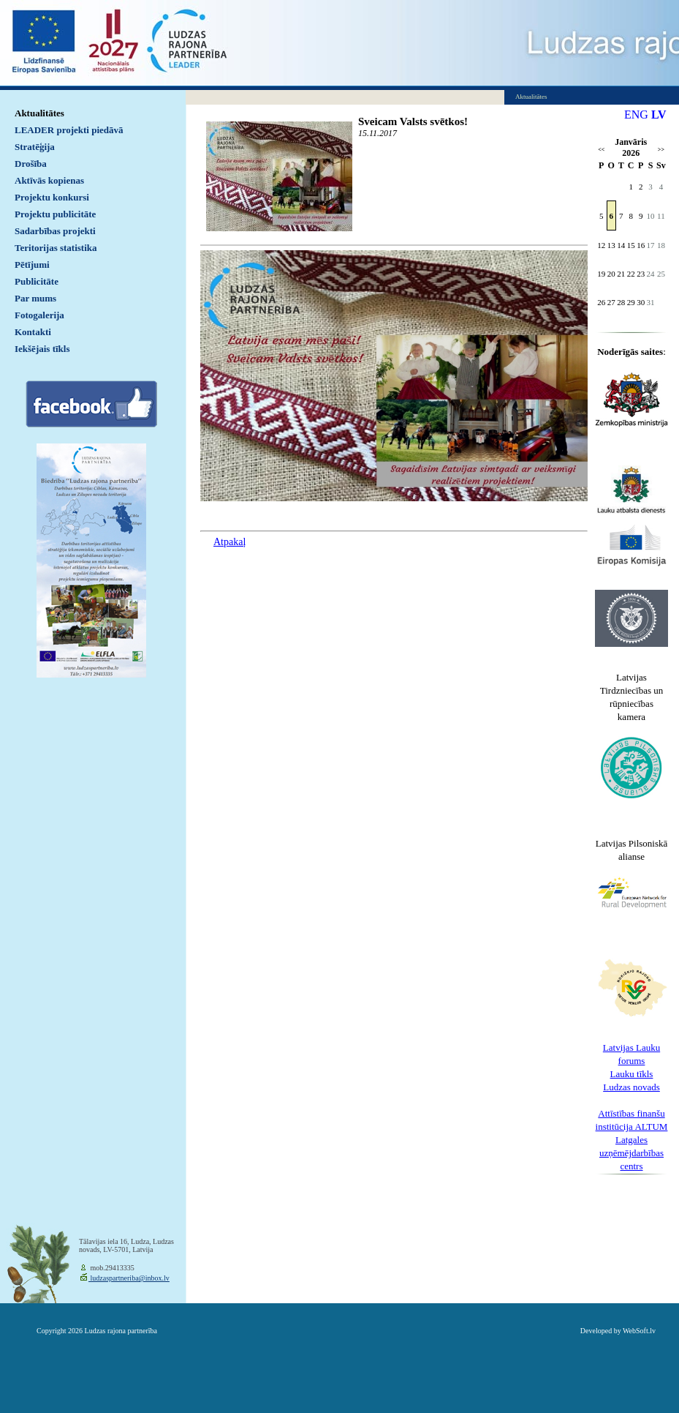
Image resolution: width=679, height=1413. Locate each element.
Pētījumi (32, 264)
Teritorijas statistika (56, 247)
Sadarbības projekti (55, 230)
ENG (636, 114)
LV (659, 114)
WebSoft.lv (639, 1331)
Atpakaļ (229, 541)
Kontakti (33, 331)
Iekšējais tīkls (42, 348)
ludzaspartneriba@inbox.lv (129, 1278)
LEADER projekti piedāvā (69, 129)
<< (601, 149)
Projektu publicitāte (55, 214)
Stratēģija (35, 146)
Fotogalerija (39, 315)
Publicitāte (36, 281)
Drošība (31, 163)
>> (661, 149)
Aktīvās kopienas (49, 180)
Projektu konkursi (52, 197)
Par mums (35, 298)
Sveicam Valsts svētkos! (413, 121)
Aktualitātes (39, 113)
